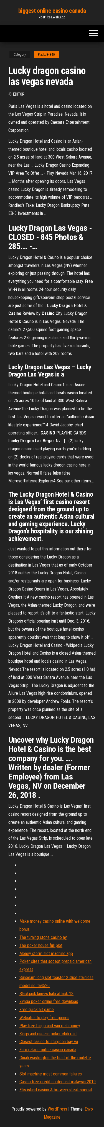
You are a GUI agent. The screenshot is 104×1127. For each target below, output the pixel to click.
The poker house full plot (40, 945)
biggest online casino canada (52, 10)
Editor (18, 94)
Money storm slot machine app (46, 953)
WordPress (57, 1109)
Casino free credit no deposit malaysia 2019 (57, 1081)
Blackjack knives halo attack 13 (46, 993)
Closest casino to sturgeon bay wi (48, 1041)
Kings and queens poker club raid (48, 1033)
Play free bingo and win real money (49, 1025)
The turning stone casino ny (43, 937)
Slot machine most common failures (50, 1074)
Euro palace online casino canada (47, 1049)
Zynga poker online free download (48, 1001)
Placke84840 (46, 55)
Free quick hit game (36, 1009)
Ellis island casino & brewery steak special (55, 1089)
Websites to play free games (44, 1017)
